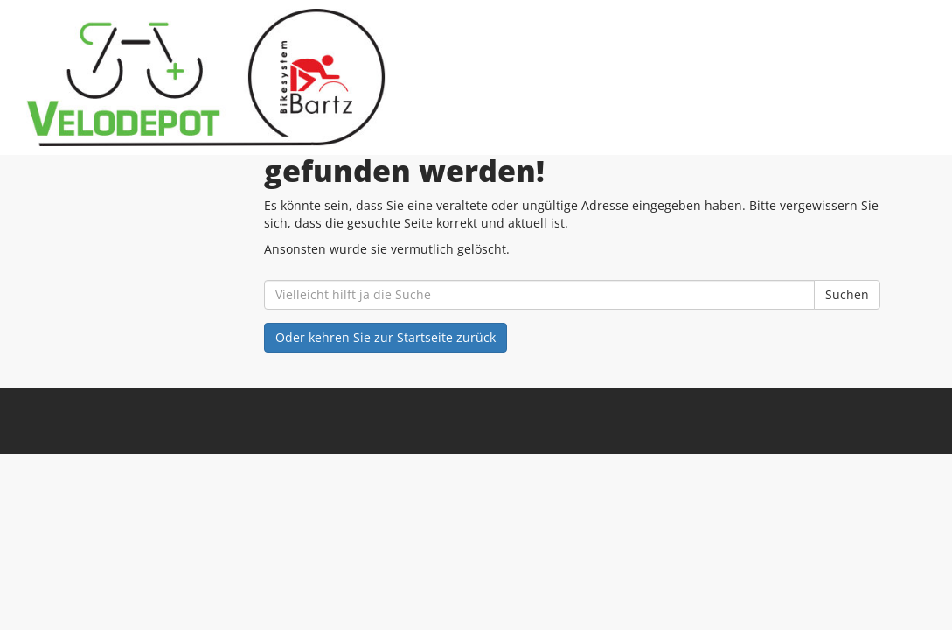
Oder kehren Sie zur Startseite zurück (385, 337)
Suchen (847, 294)
